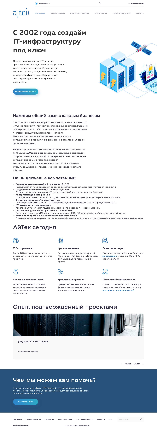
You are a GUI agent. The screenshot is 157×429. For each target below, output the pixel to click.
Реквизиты (49, 419)
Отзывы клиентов (33, 419)
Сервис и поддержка (121, 13)
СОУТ (110, 419)
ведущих (107, 290)
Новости (101, 419)
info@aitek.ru (44, 3)
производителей (125, 290)
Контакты (140, 13)
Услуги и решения (57, 13)
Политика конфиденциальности (77, 425)
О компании (40, 13)
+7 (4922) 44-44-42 (136, 3)
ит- (114, 290)
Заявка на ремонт (65, 419)
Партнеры (17, 419)
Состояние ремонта (85, 419)
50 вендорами (110, 256)
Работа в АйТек (100, 13)
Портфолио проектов (79, 13)
